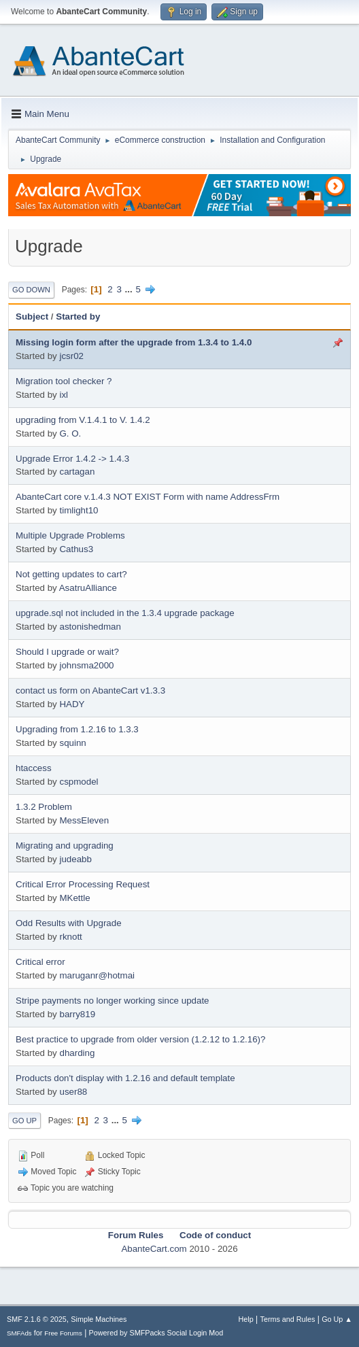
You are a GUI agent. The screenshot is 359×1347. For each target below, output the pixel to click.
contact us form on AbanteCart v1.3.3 (90, 690)
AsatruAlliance (88, 588)
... (130, 289)
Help (246, 1319)
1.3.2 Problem (44, 807)
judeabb (75, 859)
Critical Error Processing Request (83, 884)
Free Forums (63, 1333)
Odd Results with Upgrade (69, 923)
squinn (72, 743)
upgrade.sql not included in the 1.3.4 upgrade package (125, 613)
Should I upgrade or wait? (67, 652)
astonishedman (89, 626)
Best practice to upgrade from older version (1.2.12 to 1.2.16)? (140, 1039)
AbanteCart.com (153, 1249)
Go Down (31, 290)
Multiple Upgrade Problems (70, 535)
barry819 (77, 1014)
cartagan (77, 471)
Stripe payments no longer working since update (112, 1000)
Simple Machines (98, 1319)
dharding (77, 1053)
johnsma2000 (86, 665)
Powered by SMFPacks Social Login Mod (156, 1333)
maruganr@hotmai (97, 975)
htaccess (34, 768)
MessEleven (84, 820)
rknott (70, 937)
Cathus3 (76, 549)
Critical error (40, 962)
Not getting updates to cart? (71, 574)
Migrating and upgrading (65, 845)
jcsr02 (71, 356)
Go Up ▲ (337, 1319)
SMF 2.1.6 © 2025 (37, 1319)
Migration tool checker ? (64, 381)
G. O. (70, 433)
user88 (73, 1092)
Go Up (24, 1120)
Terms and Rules (287, 1319)
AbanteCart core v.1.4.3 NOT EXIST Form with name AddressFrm (147, 497)
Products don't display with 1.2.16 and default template (125, 1078)
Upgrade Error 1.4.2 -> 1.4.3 (72, 459)
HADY (71, 704)
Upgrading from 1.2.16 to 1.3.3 (77, 729)
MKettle (74, 898)
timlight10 (78, 510)
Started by (78, 316)
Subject (32, 316)
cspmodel (78, 782)
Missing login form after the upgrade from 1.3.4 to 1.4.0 (134, 342)
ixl (63, 395)
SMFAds (19, 1333)
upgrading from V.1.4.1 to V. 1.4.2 (83, 420)
